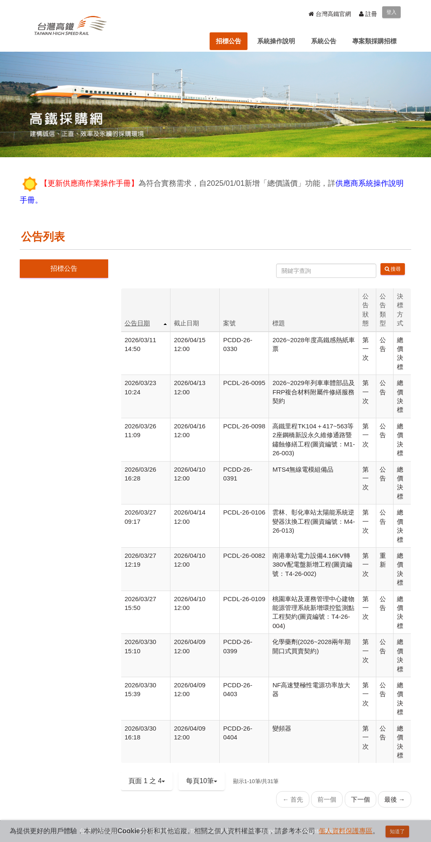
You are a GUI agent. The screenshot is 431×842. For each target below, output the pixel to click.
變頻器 (281, 728)
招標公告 (64, 268)
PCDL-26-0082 (244, 555)
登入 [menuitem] (391, 12)
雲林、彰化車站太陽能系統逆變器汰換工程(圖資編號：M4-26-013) (313, 521)
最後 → (394, 799)
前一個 (326, 799)
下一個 (360, 799)
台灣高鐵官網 (330, 14)
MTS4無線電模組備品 (302, 469)
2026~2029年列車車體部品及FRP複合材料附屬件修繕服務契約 (313, 391)
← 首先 (292, 799)
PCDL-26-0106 (244, 512)
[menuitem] (228, 41)
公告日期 (137, 323)
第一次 (365, 349)
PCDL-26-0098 (244, 426)
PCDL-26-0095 (244, 382)
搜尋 (393, 269)
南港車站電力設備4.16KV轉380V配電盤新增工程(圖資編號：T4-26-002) (312, 564)
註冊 (368, 14)
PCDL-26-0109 (244, 598)
